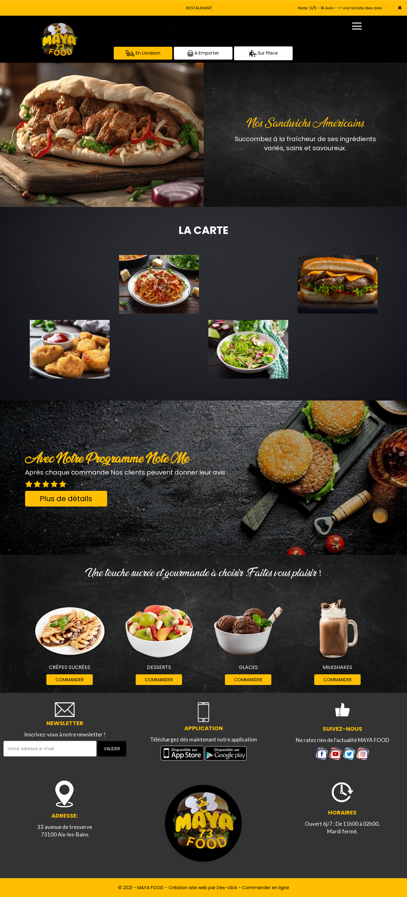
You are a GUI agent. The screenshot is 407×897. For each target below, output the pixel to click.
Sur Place (263, 53)
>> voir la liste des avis (359, 8)
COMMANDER (69, 680)
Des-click (227, 887)
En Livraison (143, 53)
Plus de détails (66, 499)
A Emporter (203, 53)
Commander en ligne (265, 887)
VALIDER (112, 749)
